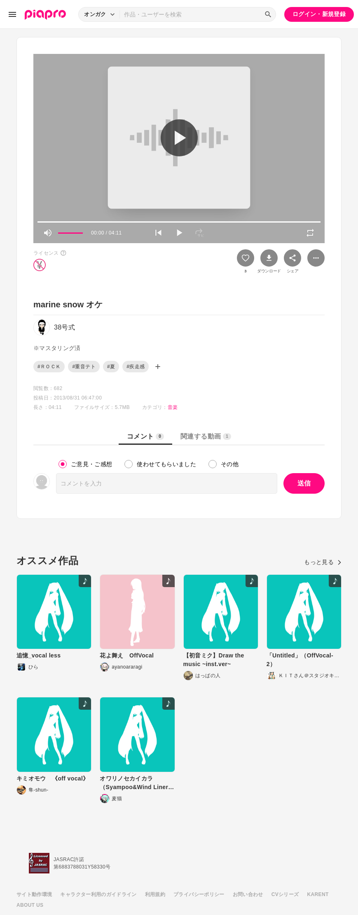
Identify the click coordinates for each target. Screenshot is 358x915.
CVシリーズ (285, 894)
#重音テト (83, 366)
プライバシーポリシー (199, 894)
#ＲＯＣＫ (49, 366)
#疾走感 (135, 366)
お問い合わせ (248, 894)
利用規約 (155, 894)
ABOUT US (29, 905)
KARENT (318, 894)
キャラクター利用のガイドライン (98, 894)
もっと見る (323, 562)
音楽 (173, 407)
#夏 (111, 366)
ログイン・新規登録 (319, 14)
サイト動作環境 (34, 894)
